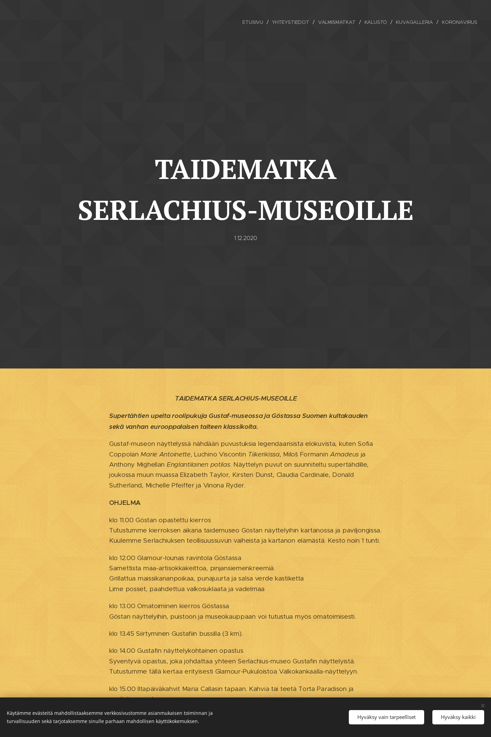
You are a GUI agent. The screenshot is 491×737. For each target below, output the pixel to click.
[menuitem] (252, 22)
